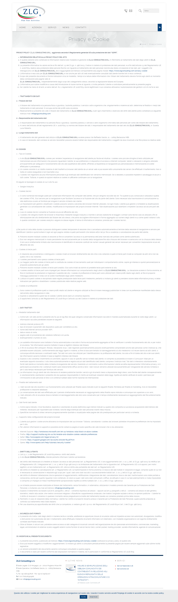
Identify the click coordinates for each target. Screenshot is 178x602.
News (66, 27)
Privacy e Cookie (155, 44)
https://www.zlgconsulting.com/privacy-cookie (128, 71)
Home (22, 27)
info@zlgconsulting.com (41, 114)
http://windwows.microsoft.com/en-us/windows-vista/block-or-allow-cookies (66, 432)
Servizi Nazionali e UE (125, 566)
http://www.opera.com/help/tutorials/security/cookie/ (48, 442)
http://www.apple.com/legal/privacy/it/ (42, 437)
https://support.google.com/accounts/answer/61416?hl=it (50, 440)
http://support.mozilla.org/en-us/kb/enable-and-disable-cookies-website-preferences (61, 434)
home (144, 44)
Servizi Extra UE (123, 569)
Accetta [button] (83, 597)
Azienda (37, 27)
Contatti (81, 27)
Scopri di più (93, 597)
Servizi (52, 27)
